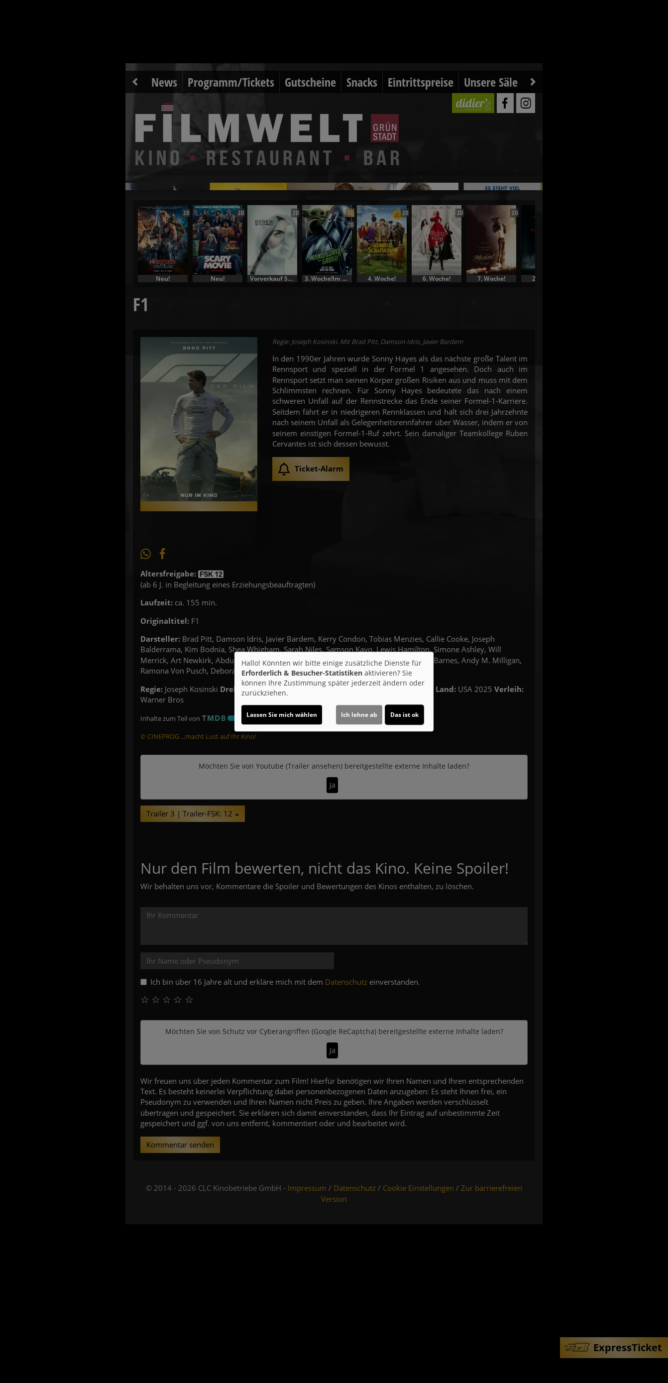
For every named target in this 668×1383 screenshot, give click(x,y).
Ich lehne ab (359, 714)
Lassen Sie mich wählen (281, 714)
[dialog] (334, 691)
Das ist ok (404, 714)
